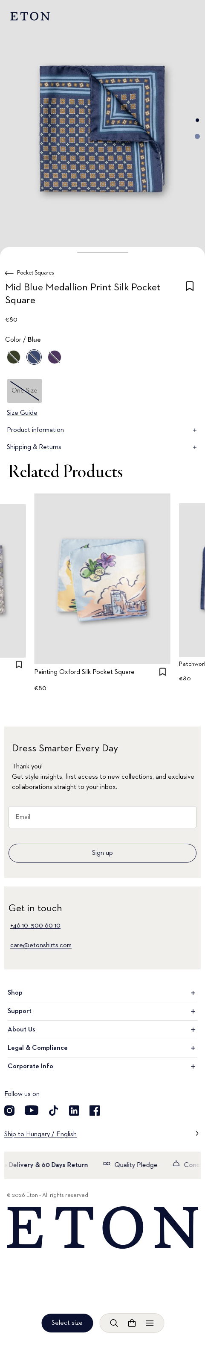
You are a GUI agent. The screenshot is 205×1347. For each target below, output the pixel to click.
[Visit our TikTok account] (54, 1110)
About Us (102, 1029)
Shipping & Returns (102, 447)
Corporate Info (102, 1066)
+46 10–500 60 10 (35, 925)
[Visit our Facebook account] (95, 1110)
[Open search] (114, 1323)
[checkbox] (190, 295)
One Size (25, 390)
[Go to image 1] (197, 120)
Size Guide (22, 413)
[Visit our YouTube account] (31, 1110)
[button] (102, 252)
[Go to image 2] (197, 136)
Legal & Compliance (102, 1048)
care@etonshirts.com (41, 945)
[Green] (13, 357)
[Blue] (34, 357)
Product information (102, 430)
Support (102, 1011)
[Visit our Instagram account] (9, 1110)
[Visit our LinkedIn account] (74, 1110)
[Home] (102, 1228)
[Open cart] (132, 1323)
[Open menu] (149, 1323)
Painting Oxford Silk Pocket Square (85, 672)
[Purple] (54, 357)
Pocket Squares (35, 273)
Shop (102, 993)
